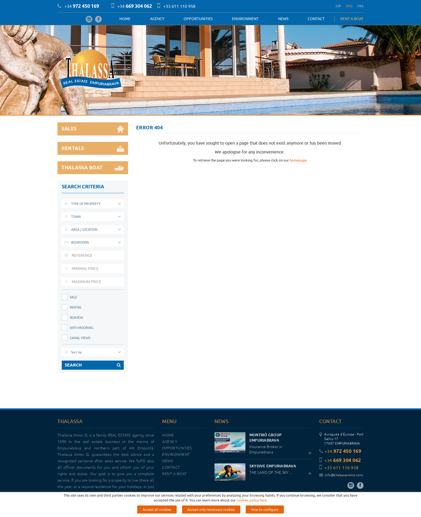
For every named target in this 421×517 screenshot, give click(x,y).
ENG (349, 6)
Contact (316, 19)
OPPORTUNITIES (198, 19)
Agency (157, 19)
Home (124, 19)
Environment (245, 19)
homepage (298, 160)
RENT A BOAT (352, 19)
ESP (338, 6)
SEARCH (93, 365)
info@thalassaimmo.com (341, 475)
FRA (360, 6)
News (283, 19)
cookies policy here (252, 500)
